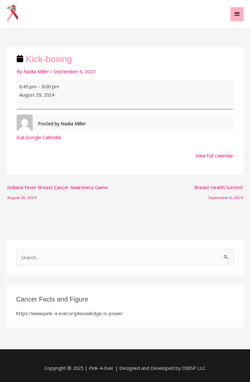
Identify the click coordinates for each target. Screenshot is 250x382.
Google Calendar (43, 137)
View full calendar (214, 155)
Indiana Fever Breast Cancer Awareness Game (57, 188)
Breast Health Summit (218, 188)
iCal (20, 137)
